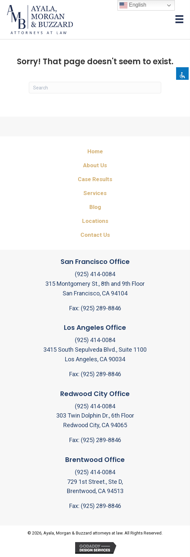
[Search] (95, 87)
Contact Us (95, 234)
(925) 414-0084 (95, 274)
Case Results (95, 179)
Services (95, 193)
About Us (95, 165)
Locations (95, 221)
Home (95, 151)
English (132, 5)
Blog (95, 207)
